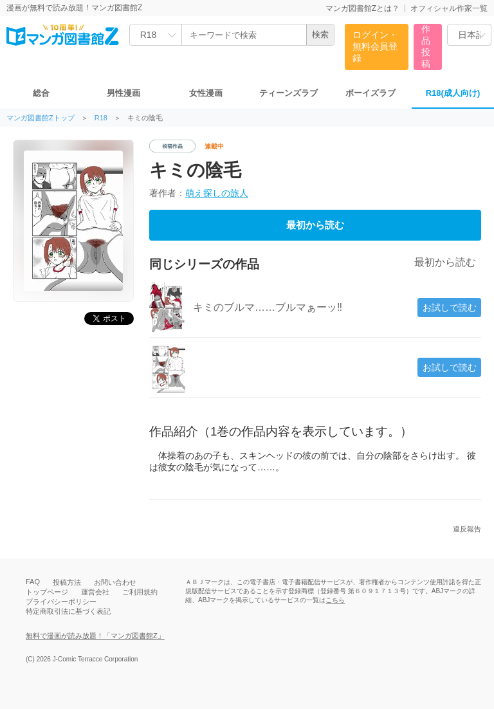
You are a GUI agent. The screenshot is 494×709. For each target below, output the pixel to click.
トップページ (47, 592)
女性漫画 (206, 93)
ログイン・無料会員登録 (375, 46)
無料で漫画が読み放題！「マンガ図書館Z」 (95, 636)
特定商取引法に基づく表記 (68, 611)
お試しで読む (450, 307)
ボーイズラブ (370, 93)
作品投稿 (425, 46)
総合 (41, 93)
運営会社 (95, 592)
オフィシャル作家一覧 (449, 8)
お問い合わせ (115, 582)
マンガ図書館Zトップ (40, 118)
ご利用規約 (140, 592)
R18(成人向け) (453, 93)
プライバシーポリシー (61, 601)
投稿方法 (67, 582)
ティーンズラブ (288, 93)
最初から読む (315, 225)
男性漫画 (123, 93)
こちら (335, 599)
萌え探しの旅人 (216, 193)
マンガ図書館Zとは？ (362, 8)
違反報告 (467, 529)
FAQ (33, 581)
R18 (101, 118)
